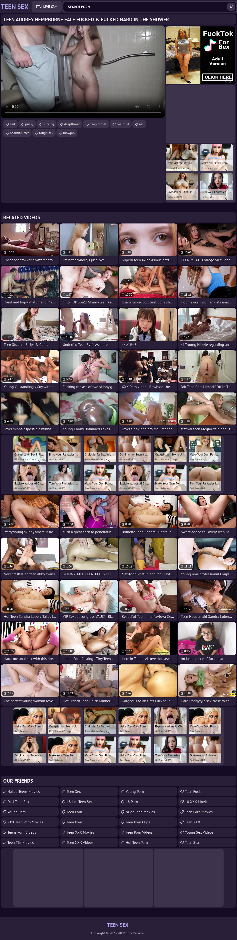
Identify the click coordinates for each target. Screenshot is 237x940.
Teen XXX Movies (80, 832)
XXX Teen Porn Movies (25, 822)
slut (12, 124)
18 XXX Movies (197, 801)
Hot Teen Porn (137, 842)
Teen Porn (74, 811)
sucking (48, 124)
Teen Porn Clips (138, 822)
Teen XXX (192, 822)
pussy (29, 124)
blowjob (69, 133)
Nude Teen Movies (140, 811)
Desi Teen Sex (18, 801)
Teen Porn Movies (199, 811)
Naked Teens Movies (23, 791)
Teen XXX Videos (80, 842)
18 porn (132, 801)
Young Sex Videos (199, 832)
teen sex (74, 791)
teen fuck (193, 791)
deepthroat (72, 124)
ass (141, 124)
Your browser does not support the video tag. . (83, 71)
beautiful (122, 124)
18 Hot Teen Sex (80, 801)
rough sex (46, 133)
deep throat (98, 124)
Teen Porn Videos (139, 832)
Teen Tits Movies (20, 842)
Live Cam (50, 6)
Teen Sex (192, 842)
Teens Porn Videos (21, 832)
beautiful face (19, 133)
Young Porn (16, 811)
